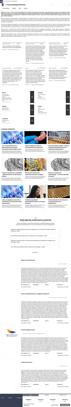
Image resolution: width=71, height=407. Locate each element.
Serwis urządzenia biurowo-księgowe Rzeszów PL (35, 294)
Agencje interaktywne (6, 95)
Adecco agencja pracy (6, 68)
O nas (2, 397)
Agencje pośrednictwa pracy (7, 99)
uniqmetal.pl (14, 1)
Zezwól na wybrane (54, 404)
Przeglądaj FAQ (35, 246)
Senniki (39, 108)
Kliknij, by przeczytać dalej (6, 101)
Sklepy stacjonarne (5, 109)
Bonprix (27, 68)
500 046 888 (42, 333)
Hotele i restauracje (5, 120)
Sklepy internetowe (5, 108)
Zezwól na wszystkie (65, 404)
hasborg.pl (3, 1)
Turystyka (5, 118)
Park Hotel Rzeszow (52, 68)
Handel (4, 106)
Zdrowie (40, 93)
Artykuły (14, 8)
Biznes (4, 93)
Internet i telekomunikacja (6, 97)
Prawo (3, 100)
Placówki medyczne (41, 97)
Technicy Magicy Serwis (28, 330)
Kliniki (39, 95)
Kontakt (25, 8)
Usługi (39, 106)
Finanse (3, 96)
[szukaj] (60, 5)
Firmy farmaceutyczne (42, 94)
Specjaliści (40, 96)
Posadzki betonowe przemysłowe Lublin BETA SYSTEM (9, 43)
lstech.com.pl (8, 1)
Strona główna (6, 8)
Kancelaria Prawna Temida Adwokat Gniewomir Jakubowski (33, 43)
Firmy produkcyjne (5, 94)
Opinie (39, 110)
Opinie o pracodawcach (28, 260)
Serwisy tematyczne (41, 109)
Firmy (20, 8)
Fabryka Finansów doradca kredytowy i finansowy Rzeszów (55, 43)
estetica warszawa (26, 362)
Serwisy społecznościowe (42, 112)
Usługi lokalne (40, 111)
